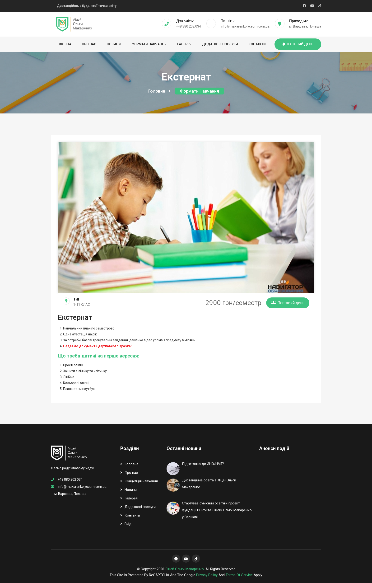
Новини (114, 44)
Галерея (184, 44)
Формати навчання (149, 44)
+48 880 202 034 (70, 480)
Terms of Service (239, 575)
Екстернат (75, 318)
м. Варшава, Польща (70, 494)
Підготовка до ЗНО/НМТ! (203, 464)
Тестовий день (297, 44)
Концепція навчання (139, 481)
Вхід (125, 524)
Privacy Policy (207, 575)
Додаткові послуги (220, 44)
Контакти (257, 44)
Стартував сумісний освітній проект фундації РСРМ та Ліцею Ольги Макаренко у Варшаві (217, 511)
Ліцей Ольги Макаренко (184, 569)
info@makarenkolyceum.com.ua (82, 487)
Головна (63, 44)
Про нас (89, 44)
